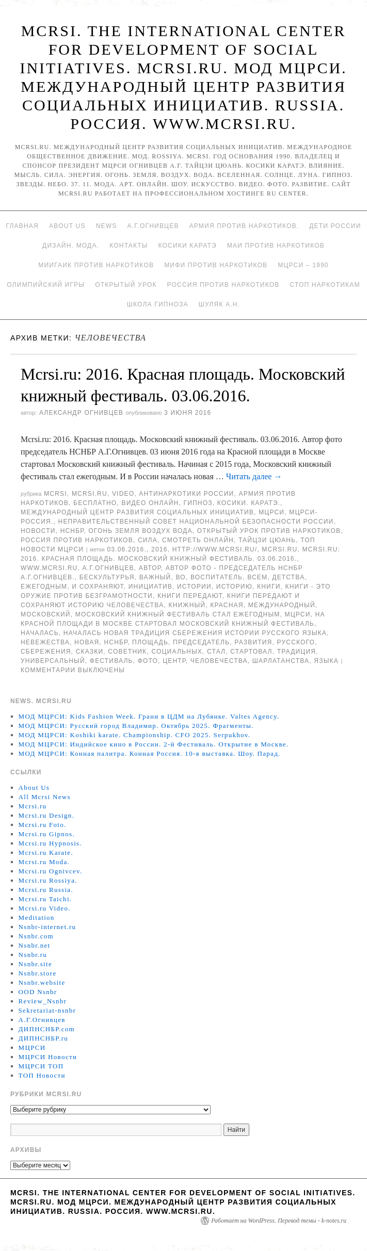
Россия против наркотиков (223, 284)
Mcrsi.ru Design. (47, 815)
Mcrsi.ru (89, 493)
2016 (159, 549)
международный (281, 605)
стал (216, 651)
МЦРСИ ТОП (41, 1066)
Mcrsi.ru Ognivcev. (51, 871)
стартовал (251, 651)
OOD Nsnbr (38, 992)
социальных (176, 651)
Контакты (128, 245)
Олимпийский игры (46, 284)
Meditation (37, 917)
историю (234, 586)
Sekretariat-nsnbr (47, 1010)
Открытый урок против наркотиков (269, 530)
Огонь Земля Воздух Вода (140, 530)
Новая (86, 642)
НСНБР (72, 530)
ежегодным (44, 586)
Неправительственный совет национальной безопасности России (196, 521)
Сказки (90, 651)
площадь (150, 642)
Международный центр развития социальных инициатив (137, 512)
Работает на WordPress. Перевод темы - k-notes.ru (278, 1220)
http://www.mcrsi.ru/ (215, 549)
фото (148, 660)
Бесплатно (95, 503)
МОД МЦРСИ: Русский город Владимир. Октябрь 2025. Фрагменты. (136, 725)
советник (127, 651)
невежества (45, 642)
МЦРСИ (271, 512)
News (106, 226)
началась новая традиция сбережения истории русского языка (195, 633)
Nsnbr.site (35, 964)
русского (296, 642)
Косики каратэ (187, 245)
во (181, 577)
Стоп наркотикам (325, 284)
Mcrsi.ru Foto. (43, 824)
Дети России (335, 226)
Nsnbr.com (36, 936)
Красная (226, 605)
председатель (201, 642)
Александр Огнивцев (81, 412)
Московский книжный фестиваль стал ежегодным (177, 614)
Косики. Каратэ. (248, 503)
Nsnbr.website (42, 982)
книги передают (189, 595)
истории (194, 586)
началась (40, 633)
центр (174, 660)
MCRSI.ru (279, 549)
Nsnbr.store (38, 973)
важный (155, 577)
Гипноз (198, 503)
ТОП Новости (42, 1075)
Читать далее (254, 476)
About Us (67, 226)
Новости (38, 530)
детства (288, 577)
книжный (186, 605)
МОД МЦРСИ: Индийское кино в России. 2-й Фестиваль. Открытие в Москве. (154, 744)
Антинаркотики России (186, 493)
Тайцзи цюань (267, 540)
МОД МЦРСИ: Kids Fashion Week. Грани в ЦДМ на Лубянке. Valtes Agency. (149, 716)
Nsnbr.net (35, 945)
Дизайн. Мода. (70, 245)
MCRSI (55, 493)
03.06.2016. (127, 549)
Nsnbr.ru (33, 954)
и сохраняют (97, 586)
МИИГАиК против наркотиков (96, 265)
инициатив (150, 586)
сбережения (46, 651)
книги (268, 586)
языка (326, 660)
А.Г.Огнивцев (153, 226)
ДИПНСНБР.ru (44, 1038)
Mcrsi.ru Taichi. (45, 899)
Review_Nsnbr (43, 1001)
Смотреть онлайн (198, 540)
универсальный (53, 660)
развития (253, 642)
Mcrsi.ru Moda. (44, 862)
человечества (219, 660)
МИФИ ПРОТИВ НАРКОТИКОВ (215, 265)
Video (123, 493)
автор (150, 568)
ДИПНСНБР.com (47, 1029)
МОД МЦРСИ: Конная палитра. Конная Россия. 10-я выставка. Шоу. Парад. (150, 753)
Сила (147, 540)
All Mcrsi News (45, 797)
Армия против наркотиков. (244, 226)
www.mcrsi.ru (49, 568)
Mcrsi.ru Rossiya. (48, 880)
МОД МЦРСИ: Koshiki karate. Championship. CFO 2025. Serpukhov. (135, 735)
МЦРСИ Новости (48, 1057)
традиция (296, 651)
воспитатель (216, 577)
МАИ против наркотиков (276, 245)
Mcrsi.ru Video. (45, 908)
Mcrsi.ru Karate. (46, 852)
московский (46, 614)
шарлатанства (280, 660)
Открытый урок (125, 284)
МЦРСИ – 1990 (303, 265)
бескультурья (107, 577)
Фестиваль (111, 660)
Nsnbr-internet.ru (47, 927)
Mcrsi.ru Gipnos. (47, 834)
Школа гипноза (157, 304)
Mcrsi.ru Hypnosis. (50, 843)
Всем (257, 577)
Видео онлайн (150, 503)
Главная (22, 226)
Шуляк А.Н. (219, 304)
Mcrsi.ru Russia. (46, 889)
